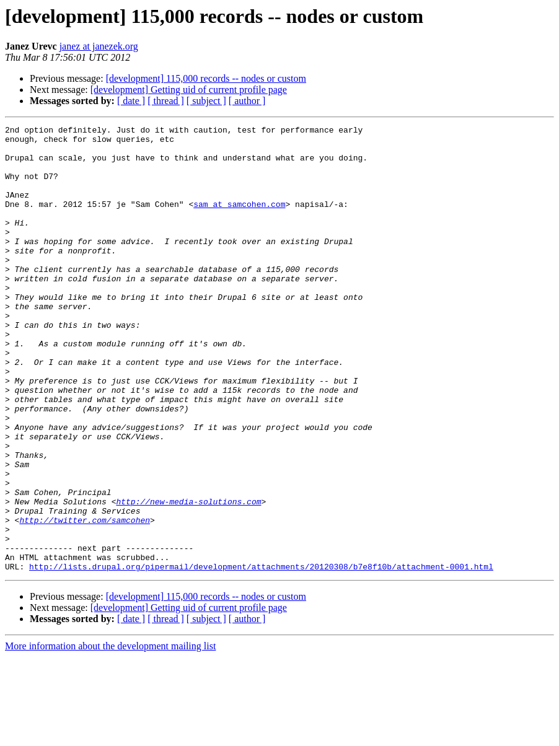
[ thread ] (165, 100)
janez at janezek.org (98, 46)
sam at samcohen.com (239, 220)
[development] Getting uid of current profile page (188, 89)
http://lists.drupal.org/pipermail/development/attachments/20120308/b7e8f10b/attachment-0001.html (261, 655)
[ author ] (247, 100)
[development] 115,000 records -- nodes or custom (206, 78)
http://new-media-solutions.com (188, 577)
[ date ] (131, 100)
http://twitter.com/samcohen (84, 599)
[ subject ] (206, 100)
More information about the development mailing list (110, 735)
